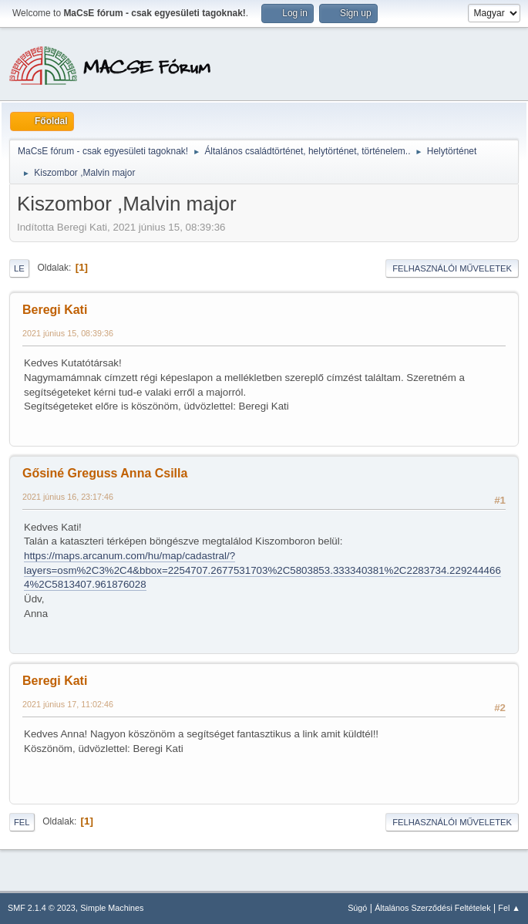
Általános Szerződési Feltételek (432, 907)
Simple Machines (111, 907)
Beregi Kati (54, 309)
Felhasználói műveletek (452, 268)
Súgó (357, 907)
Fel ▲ (509, 907)
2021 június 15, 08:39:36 (67, 333)
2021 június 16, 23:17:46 (67, 496)
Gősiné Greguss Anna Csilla (104, 473)
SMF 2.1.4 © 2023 (42, 907)
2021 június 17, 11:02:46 (67, 704)
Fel (22, 822)
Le (19, 268)
